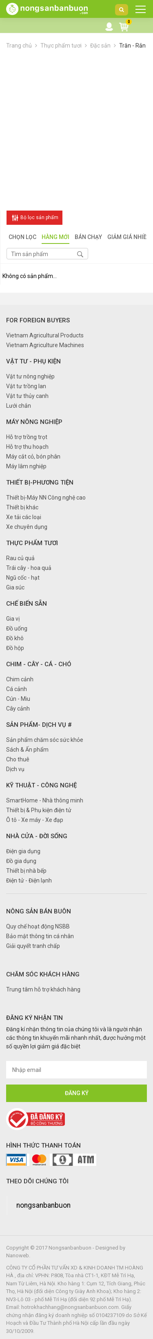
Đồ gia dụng (21, 861)
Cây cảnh (18, 708)
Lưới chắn (18, 405)
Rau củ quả (20, 558)
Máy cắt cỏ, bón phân (33, 456)
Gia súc (15, 587)
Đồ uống (16, 628)
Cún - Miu (18, 699)
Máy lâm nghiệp (26, 466)
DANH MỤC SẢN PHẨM (138, 11)
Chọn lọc (22, 237)
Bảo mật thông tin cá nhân (40, 936)
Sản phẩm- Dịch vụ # (39, 724)
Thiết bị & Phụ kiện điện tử (38, 810)
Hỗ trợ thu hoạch (27, 446)
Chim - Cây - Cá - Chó (38, 664)
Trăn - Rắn (132, 45)
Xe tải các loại (23, 517)
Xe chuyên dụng (26, 527)
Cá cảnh (16, 689)
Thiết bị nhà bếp (26, 870)
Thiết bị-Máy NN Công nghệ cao (46, 497)
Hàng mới (55, 237)
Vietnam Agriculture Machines (45, 345)
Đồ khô (15, 638)
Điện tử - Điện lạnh (29, 880)
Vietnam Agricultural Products (45, 335)
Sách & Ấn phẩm (27, 749)
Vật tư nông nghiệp (30, 376)
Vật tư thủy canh (27, 396)
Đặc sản (100, 45)
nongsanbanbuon (43, 1205)
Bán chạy (88, 237)
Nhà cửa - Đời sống (36, 836)
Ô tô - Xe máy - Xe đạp (34, 820)
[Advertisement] (76, 130)
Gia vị (13, 618)
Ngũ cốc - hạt (23, 577)
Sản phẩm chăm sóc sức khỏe (44, 740)
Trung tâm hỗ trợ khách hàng (43, 989)
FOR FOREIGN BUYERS (38, 320)
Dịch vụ (15, 769)
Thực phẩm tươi (61, 45)
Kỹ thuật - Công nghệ (41, 785)
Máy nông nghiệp (34, 422)
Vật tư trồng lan (26, 386)
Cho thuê (17, 759)
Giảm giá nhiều (128, 237)
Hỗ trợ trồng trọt (26, 437)
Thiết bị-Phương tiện (39, 482)
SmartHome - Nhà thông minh (44, 800)
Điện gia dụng (23, 851)
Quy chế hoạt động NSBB (38, 926)
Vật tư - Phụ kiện (33, 361)
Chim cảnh (19, 679)
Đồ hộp (15, 648)
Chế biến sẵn (26, 603)
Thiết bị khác (22, 507)
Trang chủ (19, 45)
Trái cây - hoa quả (28, 568)
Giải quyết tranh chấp (33, 946)
